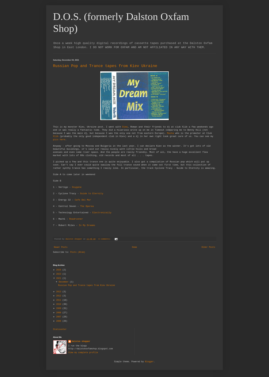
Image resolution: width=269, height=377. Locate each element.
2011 (59, 300)
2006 (59, 321)
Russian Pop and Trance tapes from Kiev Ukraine (105, 66)
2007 (59, 317)
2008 (59, 313)
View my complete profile (83, 352)
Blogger (149, 362)
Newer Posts (60, 247)
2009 (59, 308)
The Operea (87, 206)
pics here (59, 139)
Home (134, 247)
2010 (59, 304)
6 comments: (105, 239)
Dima (125, 127)
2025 (59, 270)
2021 (59, 278)
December (64, 282)
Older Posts (208, 247)
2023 (59, 274)
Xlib (56, 136)
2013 (59, 292)
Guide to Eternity (91, 193)
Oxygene (76, 187)
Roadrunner (76, 219)
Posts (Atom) (77, 252)
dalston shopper (81, 341)
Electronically (102, 212)
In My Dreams (87, 225)
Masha (170, 133)
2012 (59, 296)
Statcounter (60, 329)
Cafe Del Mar (83, 200)
